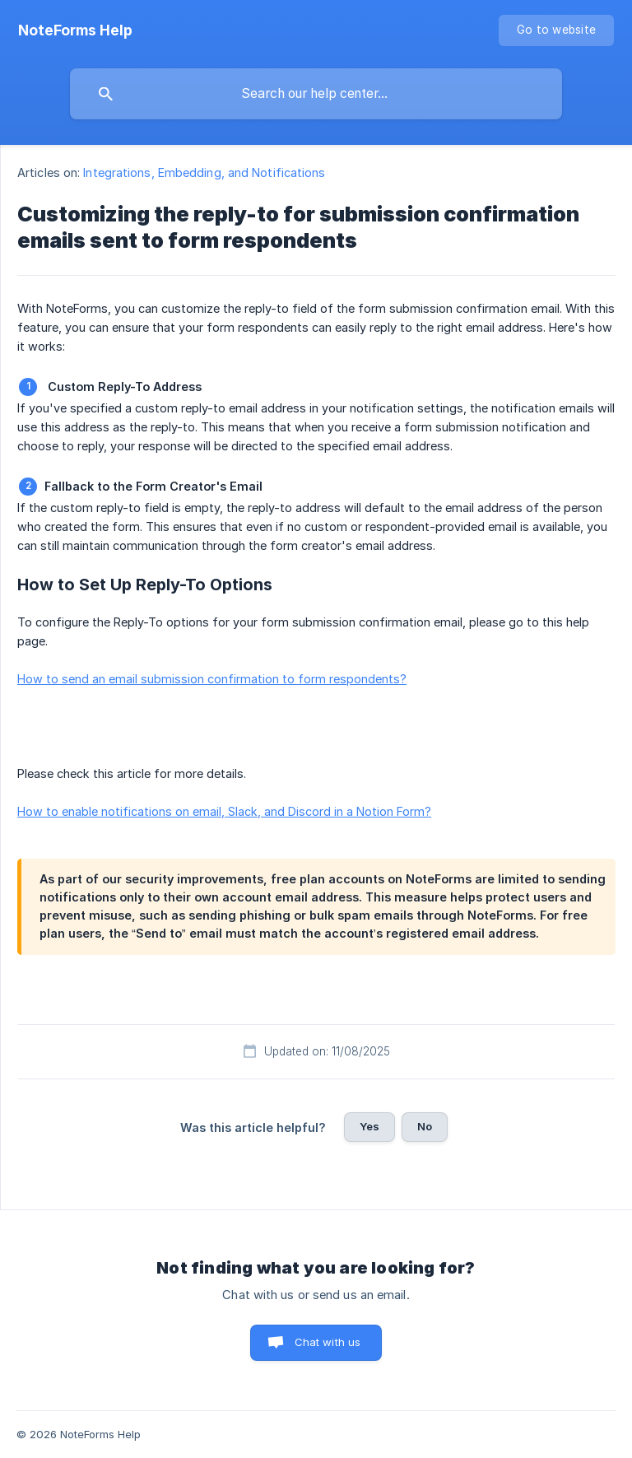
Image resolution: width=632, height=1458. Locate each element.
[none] (75, 30)
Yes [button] (369, 1126)
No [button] (424, 1126)
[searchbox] (316, 93)
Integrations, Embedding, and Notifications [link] (204, 172)
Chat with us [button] (328, 1342)
